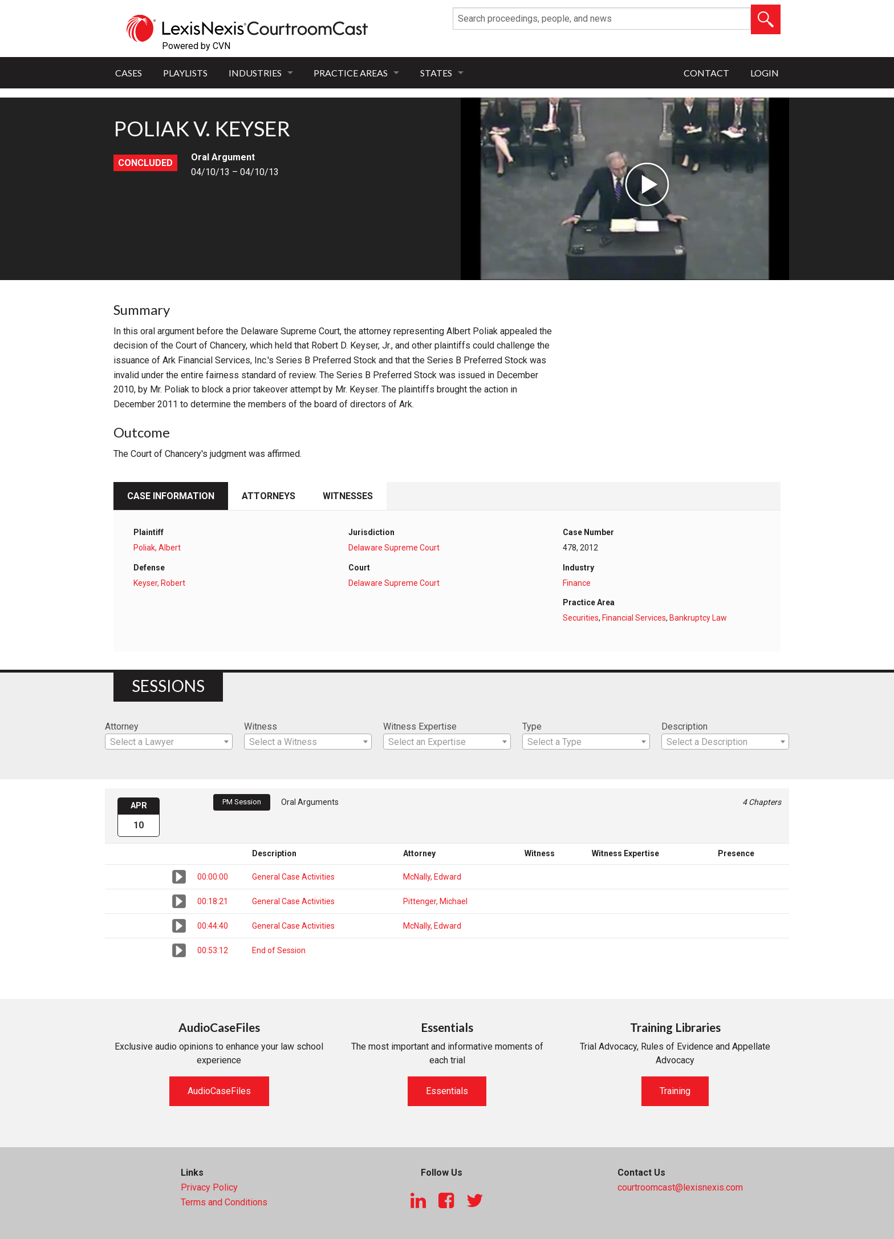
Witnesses (348, 496)
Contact (706, 72)
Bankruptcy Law (698, 617)
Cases (128, 72)
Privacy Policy (209, 1187)
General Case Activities (293, 876)
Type (532, 726)
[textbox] (168, 742)
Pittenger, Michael (435, 901)
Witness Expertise (420, 726)
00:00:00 (212, 876)
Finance (577, 583)
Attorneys (268, 496)
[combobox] (169, 742)
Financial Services (634, 617)
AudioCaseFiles (219, 1091)
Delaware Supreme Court (394, 547)
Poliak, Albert (157, 547)
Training (675, 1091)
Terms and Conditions (224, 1202)
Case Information (170, 496)
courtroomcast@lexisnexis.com (680, 1187)
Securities (581, 617)
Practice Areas (351, 72)
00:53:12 (212, 950)
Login (764, 72)
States (436, 72)
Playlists (185, 72)
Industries (255, 72)
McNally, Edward (432, 876)
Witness (260, 726)
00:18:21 (212, 901)
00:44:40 (212, 925)
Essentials (447, 1091)
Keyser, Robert (159, 583)
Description (684, 726)
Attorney (122, 726)
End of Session (279, 950)
